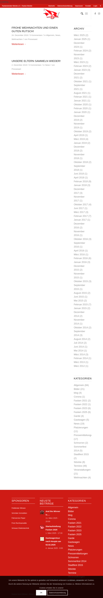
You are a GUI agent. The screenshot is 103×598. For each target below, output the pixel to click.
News (57, 35)
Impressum (79, 6)
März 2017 (79, 212)
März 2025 (79, 35)
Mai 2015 (78, 300)
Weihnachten (17, 39)
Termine (78, 466)
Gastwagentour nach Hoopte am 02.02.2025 (53, 541)
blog (76, 393)
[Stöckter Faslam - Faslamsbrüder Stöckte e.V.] (51, 13)
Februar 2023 (81, 66)
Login (95, 6)
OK (41, 593)
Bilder (77, 389)
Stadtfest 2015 (81, 454)
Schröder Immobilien (19, 513)
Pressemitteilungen (84, 435)
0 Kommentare (36, 35)
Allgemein (50, 35)
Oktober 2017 (81, 204)
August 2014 (80, 339)
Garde (77, 416)
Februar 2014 (81, 358)
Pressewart (32, 39)
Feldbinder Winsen (19, 508)
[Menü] (86, 13)
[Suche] (80, 13)
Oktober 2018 (81, 162)
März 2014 (79, 354)
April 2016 (79, 250)
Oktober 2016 (81, 239)
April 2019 (79, 135)
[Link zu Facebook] (95, 14)
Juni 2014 (79, 346)
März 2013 (79, 362)
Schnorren (79, 443)
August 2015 (80, 293)
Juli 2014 (78, 343)
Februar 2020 (81, 108)
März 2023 (79, 62)
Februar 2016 (81, 258)
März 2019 (79, 139)
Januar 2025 (80, 39)
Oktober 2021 (81, 81)
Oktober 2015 (81, 281)
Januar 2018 (80, 185)
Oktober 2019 (81, 131)
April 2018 (79, 177)
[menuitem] (51, 5)
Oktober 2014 (81, 327)
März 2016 (79, 254)
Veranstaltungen (82, 469)
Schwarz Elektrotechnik (20, 528)
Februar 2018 (81, 181)
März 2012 (79, 366)
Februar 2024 (81, 50)
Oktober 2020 (81, 104)
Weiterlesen (19, 44)
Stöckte (78, 462)
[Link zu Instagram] (99, 14)
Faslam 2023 (80, 408)
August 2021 (80, 93)
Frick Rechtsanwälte (19, 523)
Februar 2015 (81, 304)
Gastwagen (80, 419)
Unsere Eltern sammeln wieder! (36, 60)
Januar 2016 (80, 262)
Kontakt (88, 6)
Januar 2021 (80, 100)
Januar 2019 (80, 143)
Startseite (51, 6)
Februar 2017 (81, 216)
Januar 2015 (80, 308)
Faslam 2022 (80, 404)
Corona (77, 396)
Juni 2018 (79, 173)
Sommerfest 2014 (77, 561)
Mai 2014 (78, 350)
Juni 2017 (79, 208)
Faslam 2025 (80, 412)
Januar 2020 (80, 112)
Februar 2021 (81, 96)
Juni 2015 (79, 296)
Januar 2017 (80, 220)
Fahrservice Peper (18, 518)
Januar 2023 (80, 70)
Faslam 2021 (80, 400)
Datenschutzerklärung (65, 6)
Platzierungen (81, 427)
